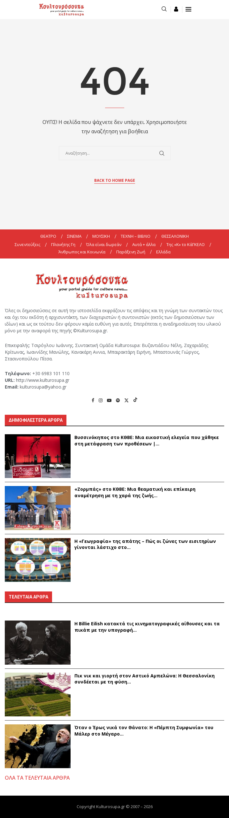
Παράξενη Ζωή (130, 252)
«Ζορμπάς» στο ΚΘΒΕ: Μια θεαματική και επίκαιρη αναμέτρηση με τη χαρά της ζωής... (134, 492)
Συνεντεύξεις (27, 244)
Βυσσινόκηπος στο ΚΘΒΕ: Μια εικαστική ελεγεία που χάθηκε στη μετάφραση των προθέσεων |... (146, 440)
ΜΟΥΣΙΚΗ (101, 236)
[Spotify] (118, 400)
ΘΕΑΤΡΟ (48, 236)
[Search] (164, 9)
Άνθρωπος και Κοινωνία (81, 252)
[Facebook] (92, 400)
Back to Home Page (114, 180)
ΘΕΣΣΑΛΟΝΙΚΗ (175, 236)
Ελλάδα (163, 252)
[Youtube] (109, 400)
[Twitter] (126, 400)
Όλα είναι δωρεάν (103, 244)
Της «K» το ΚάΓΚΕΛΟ (185, 244)
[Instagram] (100, 400)
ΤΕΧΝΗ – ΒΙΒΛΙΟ (135, 236)
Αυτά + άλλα (144, 244)
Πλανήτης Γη (63, 244)
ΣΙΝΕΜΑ (74, 236)
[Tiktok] (135, 400)
